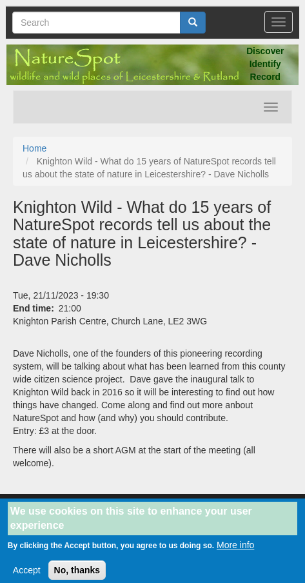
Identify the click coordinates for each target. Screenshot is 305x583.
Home (34, 148)
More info (235, 549)
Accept (27, 574)
